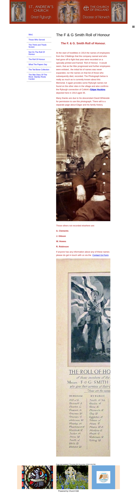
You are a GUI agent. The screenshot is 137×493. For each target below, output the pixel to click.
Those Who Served (37, 40)
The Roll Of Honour (37, 59)
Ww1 (31, 35)
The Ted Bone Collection (39, 70)
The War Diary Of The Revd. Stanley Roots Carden (38, 77)
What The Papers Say (38, 64)
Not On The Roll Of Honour (37, 53)
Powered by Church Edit (68, 491)
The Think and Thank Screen (37, 46)
